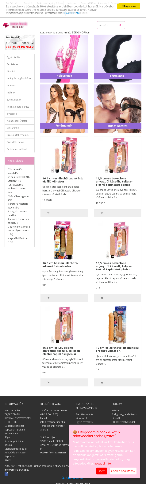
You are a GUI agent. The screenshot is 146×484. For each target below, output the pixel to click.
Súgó (7, 437)
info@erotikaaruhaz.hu (17, 469)
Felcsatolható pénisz (18, 106)
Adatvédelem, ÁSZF (15, 452)
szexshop (47, 465)
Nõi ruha (11, 85)
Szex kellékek (14, 99)
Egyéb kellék (13, 57)
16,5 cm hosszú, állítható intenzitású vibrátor (60, 264)
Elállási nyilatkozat (14, 425)
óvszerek (12, 113)
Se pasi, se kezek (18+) (19, 177)
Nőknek (11, 92)
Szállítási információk (16, 448)
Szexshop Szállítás (14, 441)
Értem (102, 471)
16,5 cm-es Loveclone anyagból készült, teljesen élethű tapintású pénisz (114, 181)
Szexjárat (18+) (15, 180)
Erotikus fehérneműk (32, 13)
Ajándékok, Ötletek (17, 120)
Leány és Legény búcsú (19, 78)
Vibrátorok (12, 13)
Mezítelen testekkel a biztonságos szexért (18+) (19, 230)
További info (103, 463)
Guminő (11, 71)
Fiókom (116, 410)
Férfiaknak (12, 64)
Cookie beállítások (123, 471)
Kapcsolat (10, 456)
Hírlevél (116, 418)
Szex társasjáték (84, 414)
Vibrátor (60, 425)
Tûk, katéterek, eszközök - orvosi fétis (17, 188)
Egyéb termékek (84, 421)
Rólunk (8, 444)
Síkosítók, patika (55, 13)
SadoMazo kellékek (77, 13)
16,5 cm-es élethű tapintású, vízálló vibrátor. (62, 179)
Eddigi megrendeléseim (124, 414)
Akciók (8, 460)
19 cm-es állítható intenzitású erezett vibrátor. (117, 349)
